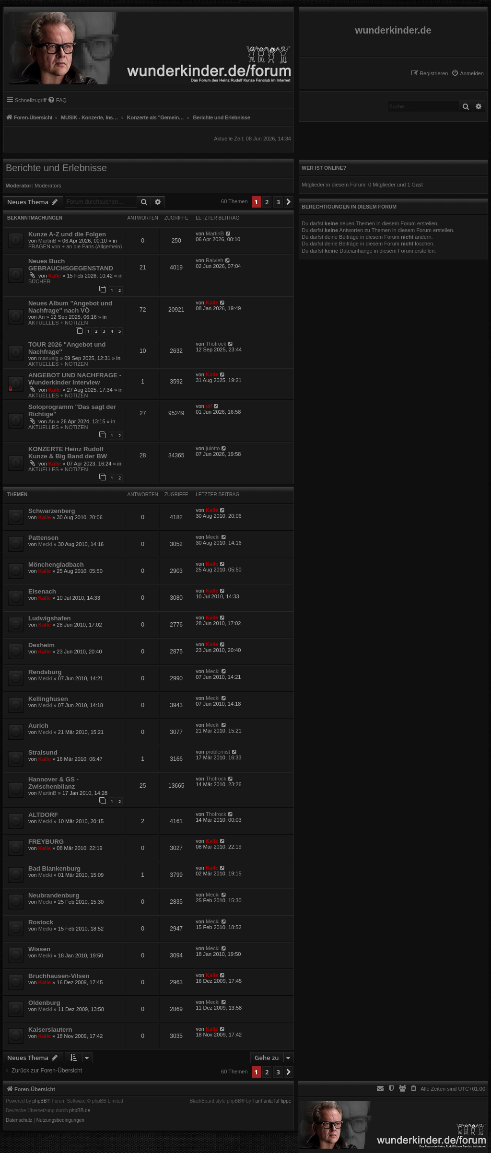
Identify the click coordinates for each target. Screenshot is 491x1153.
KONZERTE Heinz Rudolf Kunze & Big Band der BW (67, 452)
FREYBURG (46, 841)
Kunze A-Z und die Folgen (67, 234)
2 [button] (267, 202)
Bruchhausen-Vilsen (58, 975)
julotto (213, 448)
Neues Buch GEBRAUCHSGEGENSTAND (70, 264)
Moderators (48, 185)
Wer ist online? (324, 168)
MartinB (47, 241)
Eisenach (42, 591)
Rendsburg (45, 671)
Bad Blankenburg (54, 868)
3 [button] (278, 202)
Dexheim (41, 645)
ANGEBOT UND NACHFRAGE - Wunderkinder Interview (74, 379)
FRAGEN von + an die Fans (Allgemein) (75, 246)
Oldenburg (44, 1002)
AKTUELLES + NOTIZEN (58, 323)
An (41, 317)
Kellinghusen (48, 698)
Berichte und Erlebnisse (56, 168)
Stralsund (43, 752)
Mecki (45, 544)
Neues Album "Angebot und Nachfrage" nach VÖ (70, 307)
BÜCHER (39, 281)
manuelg (48, 358)
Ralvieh (214, 260)
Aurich (38, 725)
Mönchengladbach (56, 564)
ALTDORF (43, 814)
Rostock (40, 922)
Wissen (39, 949)
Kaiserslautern (50, 1029)
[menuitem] (467, 73)
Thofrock (216, 344)
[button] (288, 202)
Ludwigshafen (49, 618)
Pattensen (43, 537)
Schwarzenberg (51, 510)
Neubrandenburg (53, 895)
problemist (218, 752)
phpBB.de (79, 1110)
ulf (209, 406)
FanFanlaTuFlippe (271, 1101)
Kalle (54, 276)
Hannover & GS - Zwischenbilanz (53, 783)
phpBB (40, 1101)
